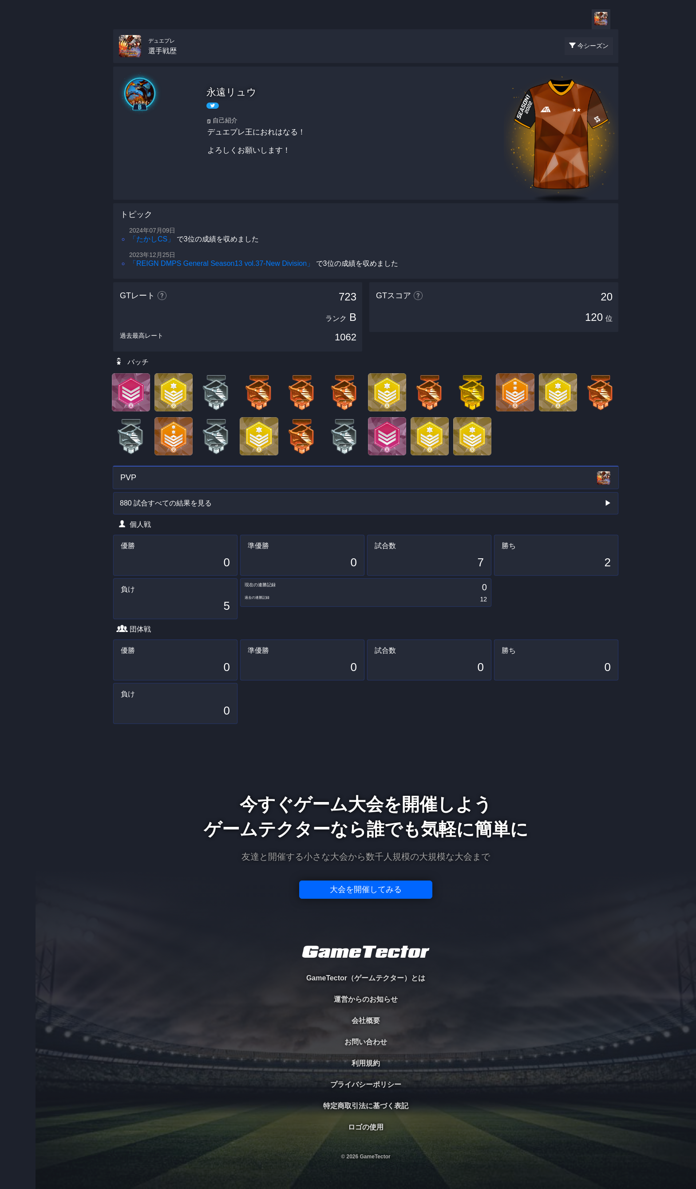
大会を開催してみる (366, 889)
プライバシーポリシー (365, 1084)
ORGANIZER (18, 136)
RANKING (17, 172)
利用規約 (366, 1063)
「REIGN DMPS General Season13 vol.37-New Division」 (221, 263)
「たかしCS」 (151, 239)
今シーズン (593, 46)
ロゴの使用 (366, 1127)
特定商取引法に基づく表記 (365, 1106)
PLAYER (18, 99)
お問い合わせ (365, 1042)
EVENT (17, 208)
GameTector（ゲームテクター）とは (365, 978)
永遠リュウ (231, 92)
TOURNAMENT (18, 63)
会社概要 (366, 1020)
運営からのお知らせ (366, 999)
